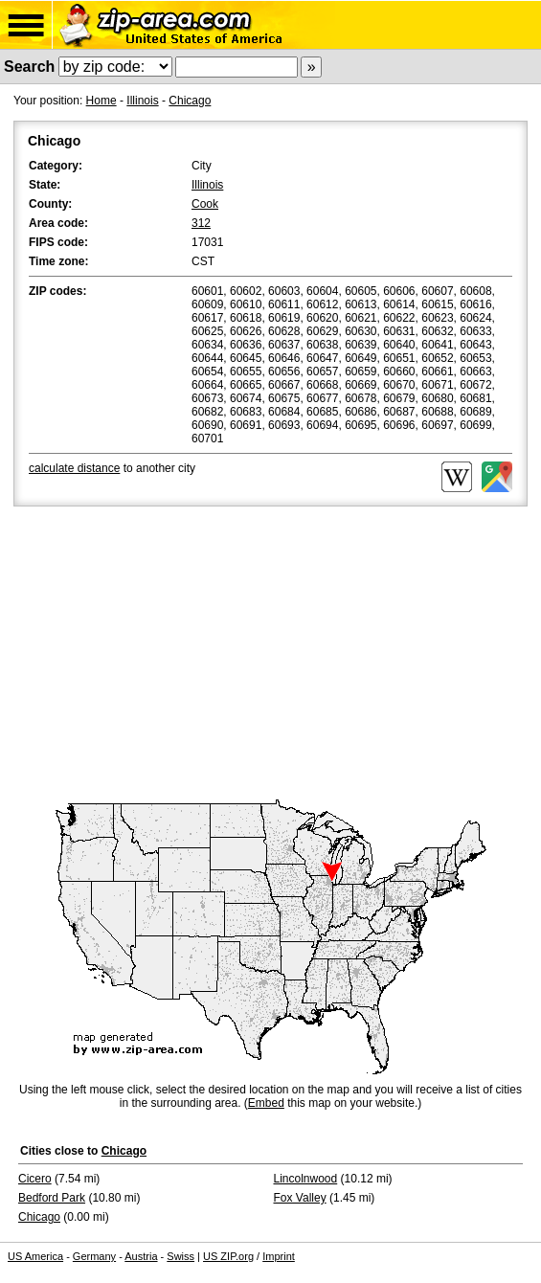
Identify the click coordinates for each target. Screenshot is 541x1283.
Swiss (180, 1256)
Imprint (278, 1256)
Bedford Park (51, 1197)
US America (35, 1256)
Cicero (35, 1178)
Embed (266, 1103)
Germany (94, 1256)
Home (101, 100)
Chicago (190, 100)
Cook (205, 204)
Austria (140, 1256)
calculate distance (74, 468)
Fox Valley (300, 1197)
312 (201, 223)
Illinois (142, 100)
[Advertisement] (270, 654)
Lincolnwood (306, 1178)
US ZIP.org (228, 1256)
